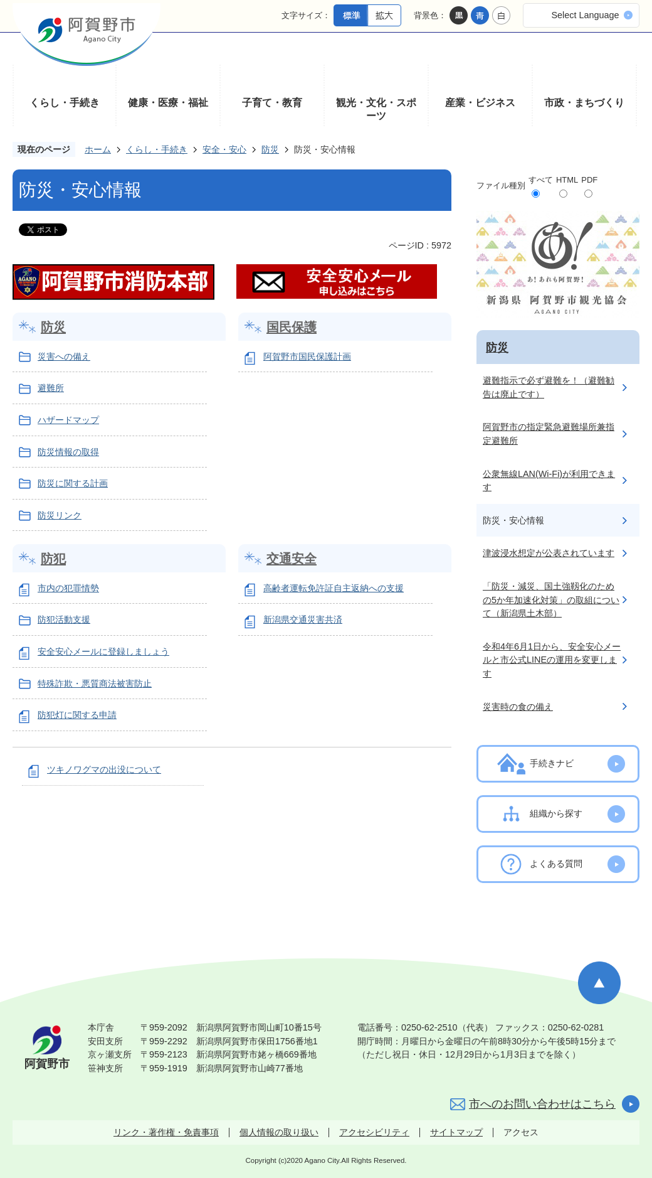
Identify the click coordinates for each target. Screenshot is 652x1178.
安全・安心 (224, 149)
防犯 (53, 558)
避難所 (51, 388)
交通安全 (291, 558)
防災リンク (60, 515)
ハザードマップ (68, 420)
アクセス (521, 1132)
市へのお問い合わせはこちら (542, 1104)
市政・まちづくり (584, 102)
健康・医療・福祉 (168, 102)
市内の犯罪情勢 (68, 588)
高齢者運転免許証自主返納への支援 (333, 588)
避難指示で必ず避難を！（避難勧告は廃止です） (548, 387)
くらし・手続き (64, 102)
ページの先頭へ (599, 982)
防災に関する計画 (73, 483)
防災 (270, 149)
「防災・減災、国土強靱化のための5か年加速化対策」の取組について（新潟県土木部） (551, 599)
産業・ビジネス (480, 102)
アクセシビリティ (374, 1132)
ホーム (98, 149)
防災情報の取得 (68, 452)
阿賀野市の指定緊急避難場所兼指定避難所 (548, 434)
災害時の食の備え (518, 707)
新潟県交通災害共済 (302, 619)
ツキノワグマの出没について (104, 769)
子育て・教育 (272, 102)
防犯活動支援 (64, 619)
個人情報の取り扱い (278, 1132)
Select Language (585, 15)
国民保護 (291, 327)
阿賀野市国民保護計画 (307, 356)
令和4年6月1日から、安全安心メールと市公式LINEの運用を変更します (552, 659)
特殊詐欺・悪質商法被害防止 (95, 683)
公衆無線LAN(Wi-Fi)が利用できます (549, 481)
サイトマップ (456, 1132)
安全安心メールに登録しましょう (103, 651)
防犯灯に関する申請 (77, 715)
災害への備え (64, 356)
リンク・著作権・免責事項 (166, 1132)
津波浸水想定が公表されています (548, 553)
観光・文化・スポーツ (376, 109)
